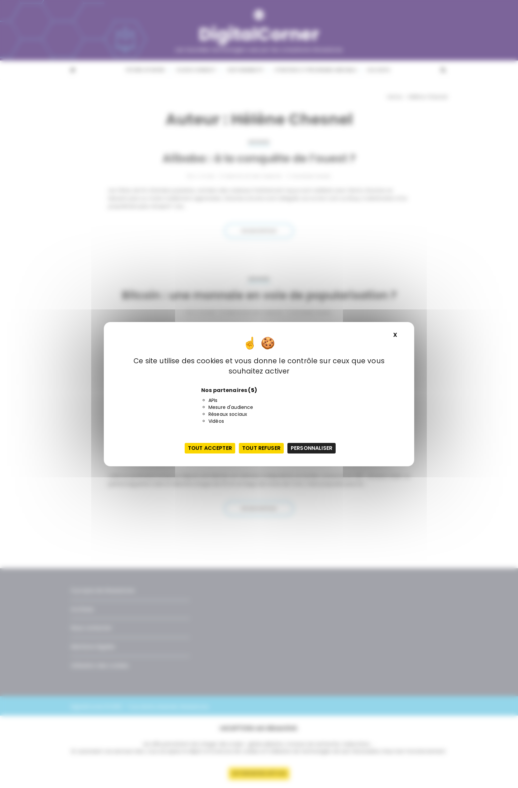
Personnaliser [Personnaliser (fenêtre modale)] (311, 448)
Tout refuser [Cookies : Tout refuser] (261, 448)
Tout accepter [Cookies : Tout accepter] (210, 448)
